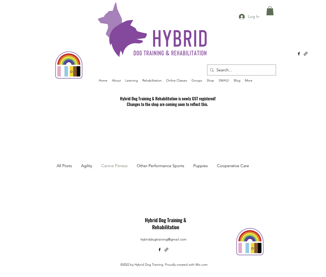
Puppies (200, 165)
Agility (86, 165)
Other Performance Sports (160, 165)
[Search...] (241, 70)
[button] (270, 10)
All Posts (64, 165)
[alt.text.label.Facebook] (299, 53)
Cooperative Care (233, 165)
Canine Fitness (114, 165)
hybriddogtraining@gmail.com (164, 239)
